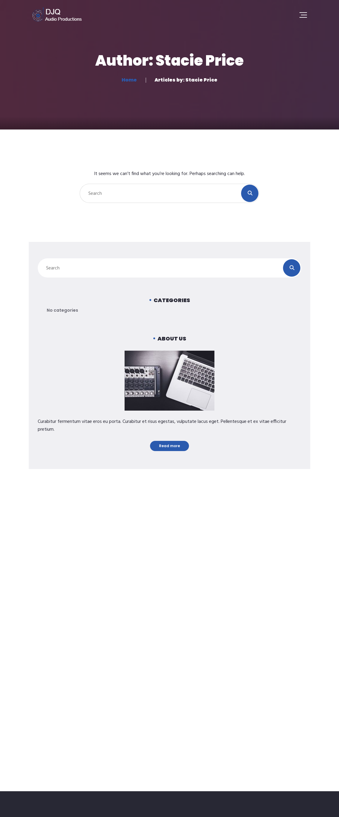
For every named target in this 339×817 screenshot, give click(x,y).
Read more (169, 445)
